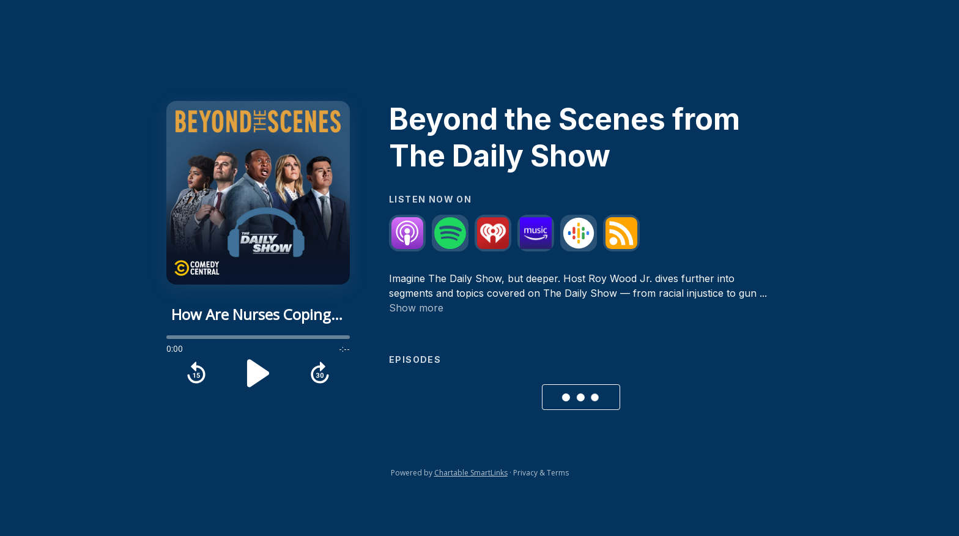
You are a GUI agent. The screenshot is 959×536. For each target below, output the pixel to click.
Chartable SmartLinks (471, 472)
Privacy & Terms (541, 472)
